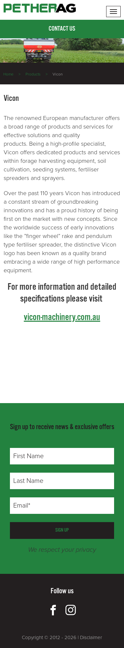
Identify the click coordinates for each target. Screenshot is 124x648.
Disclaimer (91, 637)
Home (8, 74)
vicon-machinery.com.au (62, 317)
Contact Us (62, 29)
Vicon (57, 74)
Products (33, 74)
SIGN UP (62, 530)
